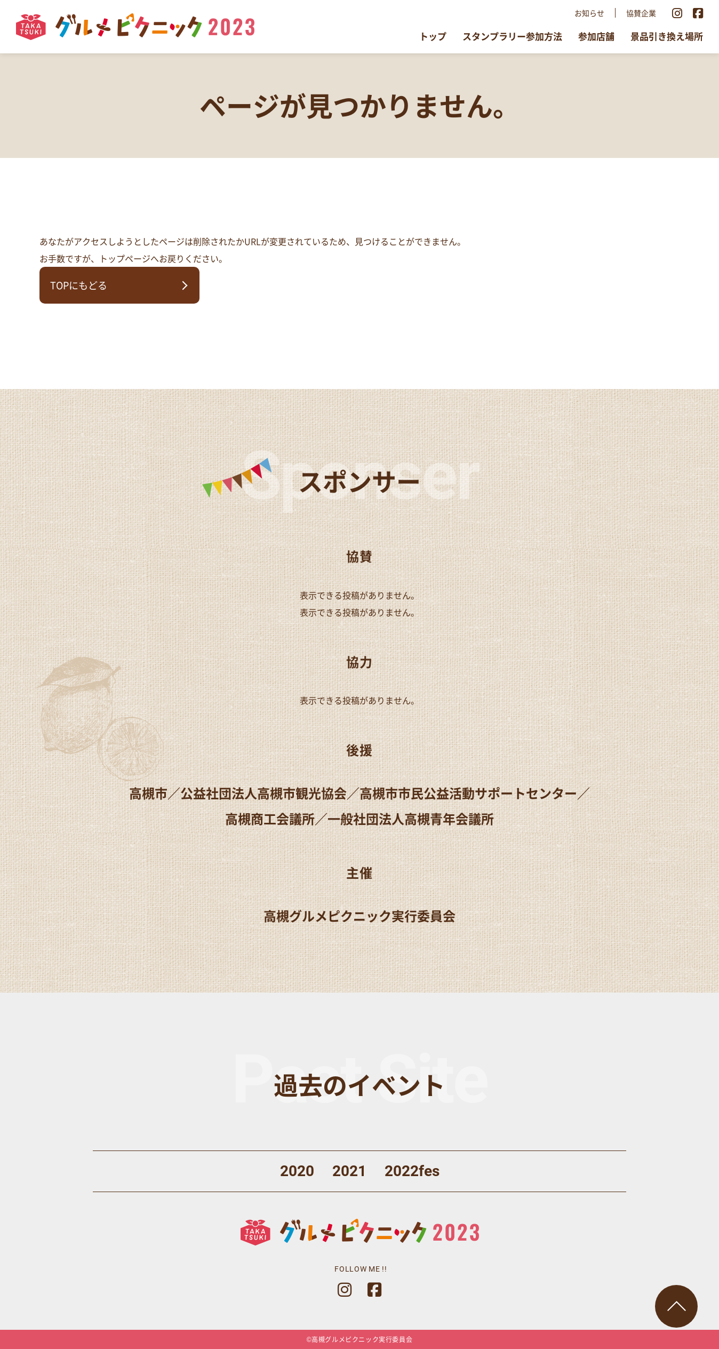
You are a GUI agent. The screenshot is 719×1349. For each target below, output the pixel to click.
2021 (349, 1171)
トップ (432, 36)
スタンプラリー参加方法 (512, 36)
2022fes (412, 1171)
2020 (297, 1171)
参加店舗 (596, 36)
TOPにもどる (78, 285)
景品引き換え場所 (666, 36)
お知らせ (589, 13)
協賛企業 (641, 13)
